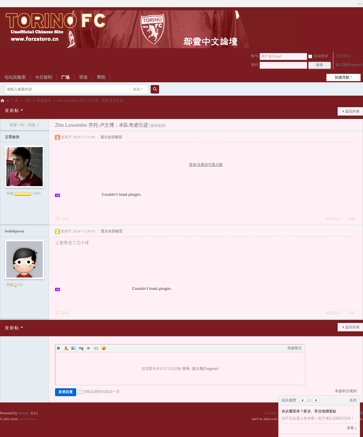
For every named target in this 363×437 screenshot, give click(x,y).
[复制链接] (157, 125)
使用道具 (333, 219)
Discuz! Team (27, 419)
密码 (254, 65)
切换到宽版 (360, 4)
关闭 (353, 400)
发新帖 (12, 110)
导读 (83, 77)
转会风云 (44, 100)
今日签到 (43, 77)
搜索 (136, 89)
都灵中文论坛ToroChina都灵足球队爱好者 (2, 100)
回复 (65, 219)
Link (81, 348)
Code (96, 348)
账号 (254, 56)
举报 (351, 219)
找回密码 (342, 56)
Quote (89, 348)
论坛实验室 (15, 77)
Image (73, 348)
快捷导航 (342, 77)
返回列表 (352, 111)
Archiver (270, 413)
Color (66, 348)
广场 (65, 77)
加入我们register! (349, 65)
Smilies (104, 348)
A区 (27, 100)
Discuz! (24, 413)
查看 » (352, 428)
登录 (186, 368)
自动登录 (318, 56)
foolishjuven (14, 231)
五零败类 (12, 137)
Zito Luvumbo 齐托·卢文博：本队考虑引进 (90, 100)
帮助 (101, 77)
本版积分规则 (346, 391)
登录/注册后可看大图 (206, 165)
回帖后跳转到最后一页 (99, 391)
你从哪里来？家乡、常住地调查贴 (309, 411)
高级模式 (294, 348)
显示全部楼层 (111, 137)
